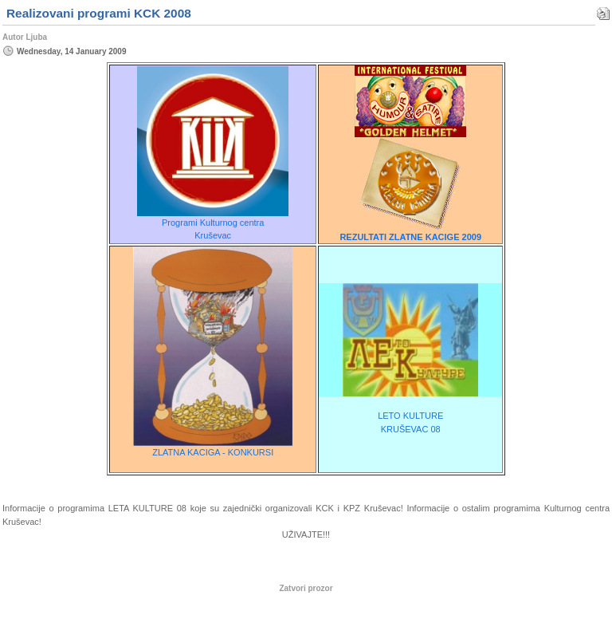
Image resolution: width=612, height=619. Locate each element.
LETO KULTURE (410, 415)
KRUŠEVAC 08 (411, 429)
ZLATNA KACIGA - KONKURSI (212, 452)
